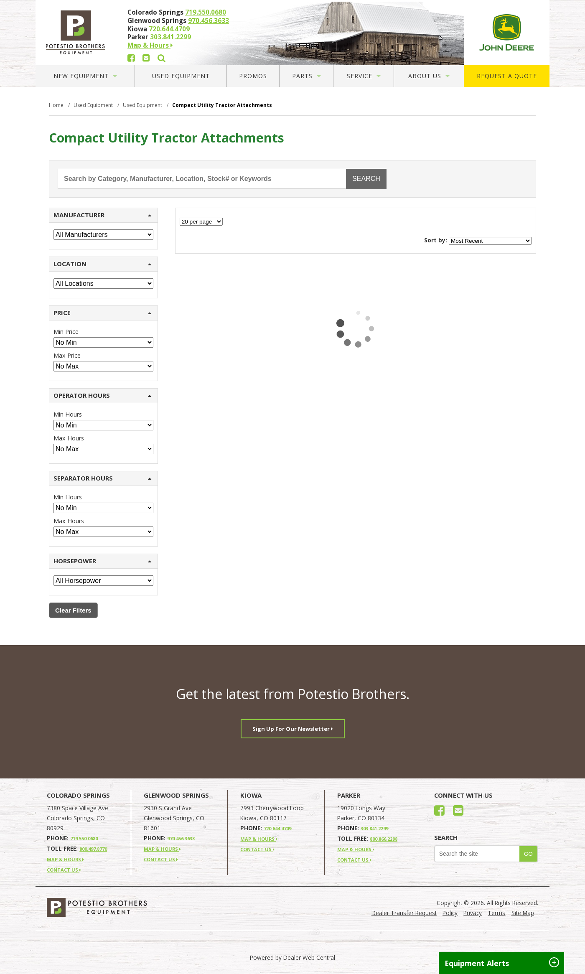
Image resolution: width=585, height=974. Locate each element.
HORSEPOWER (102, 561)
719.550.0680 (205, 12)
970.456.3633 (208, 20)
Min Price (66, 332)
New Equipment (85, 76)
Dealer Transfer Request (404, 913)
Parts (306, 76)
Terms (496, 913)
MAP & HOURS (65, 859)
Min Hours (67, 414)
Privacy (472, 913)
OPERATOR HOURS (102, 395)
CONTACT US (64, 870)
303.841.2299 (170, 37)
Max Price (67, 355)
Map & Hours (150, 45)
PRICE (102, 312)
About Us (429, 76)
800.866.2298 (383, 839)
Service (364, 76)
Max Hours (68, 438)
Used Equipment (181, 76)
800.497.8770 (93, 849)
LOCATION (102, 263)
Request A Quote (507, 76)
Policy (450, 913)
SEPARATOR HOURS (102, 478)
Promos (253, 76)
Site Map (522, 913)
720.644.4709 (169, 29)
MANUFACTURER (102, 215)
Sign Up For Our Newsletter (292, 728)
